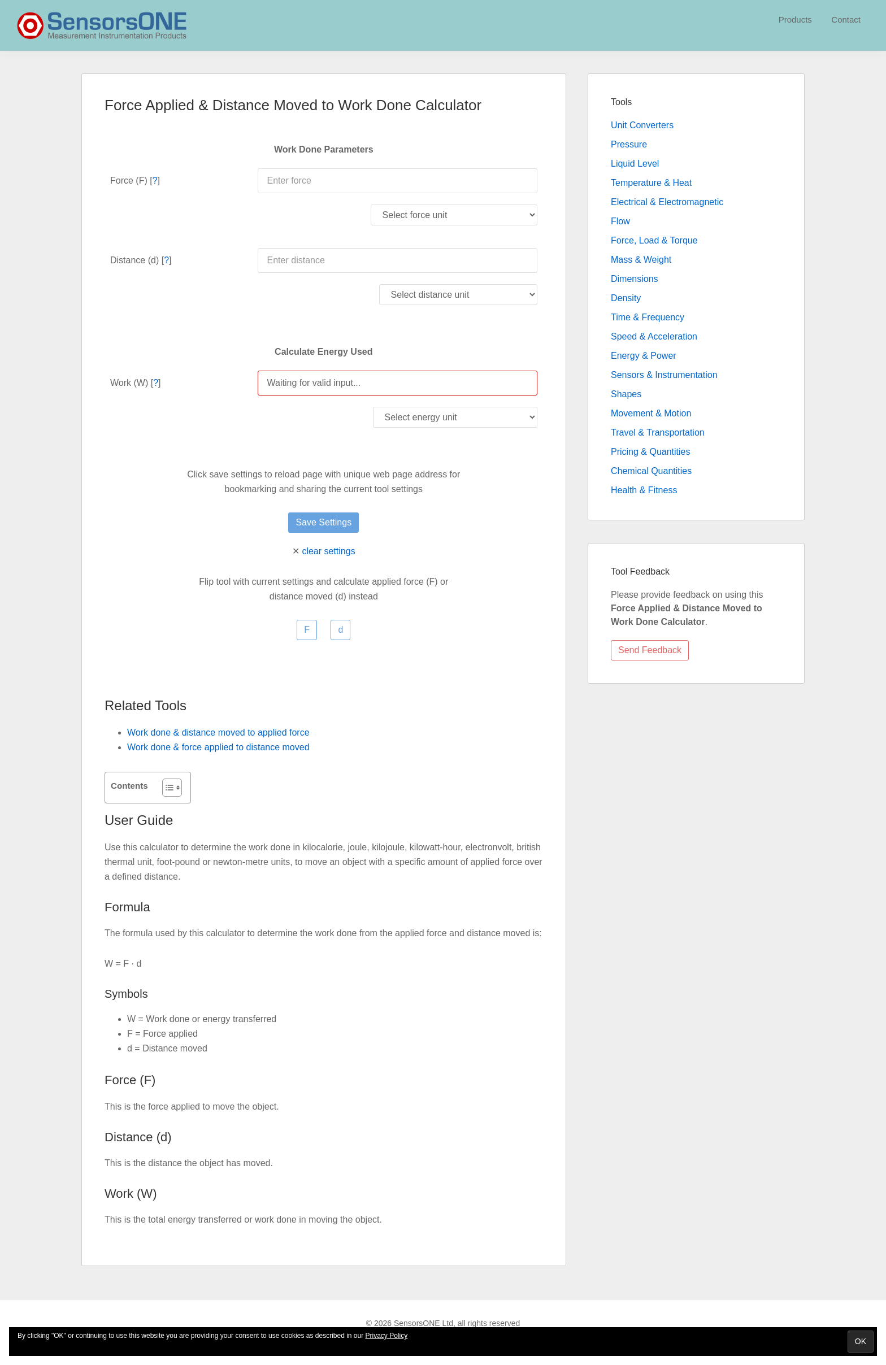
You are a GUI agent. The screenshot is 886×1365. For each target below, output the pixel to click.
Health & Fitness (644, 490)
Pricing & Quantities (650, 452)
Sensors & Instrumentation (664, 375)
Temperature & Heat (651, 183)
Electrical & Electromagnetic (667, 202)
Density (626, 298)
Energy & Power (643, 355)
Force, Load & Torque (654, 240)
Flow (620, 221)
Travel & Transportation (658, 432)
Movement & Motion (651, 413)
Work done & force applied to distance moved (218, 747)
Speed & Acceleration (654, 336)
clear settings (328, 551)
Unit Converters (642, 125)
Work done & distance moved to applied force (218, 732)
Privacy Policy (387, 1336)
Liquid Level (635, 163)
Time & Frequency (647, 317)
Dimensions (634, 279)
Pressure (629, 144)
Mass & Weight (641, 259)
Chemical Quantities (651, 471)
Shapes (626, 394)
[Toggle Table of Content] (166, 787)
